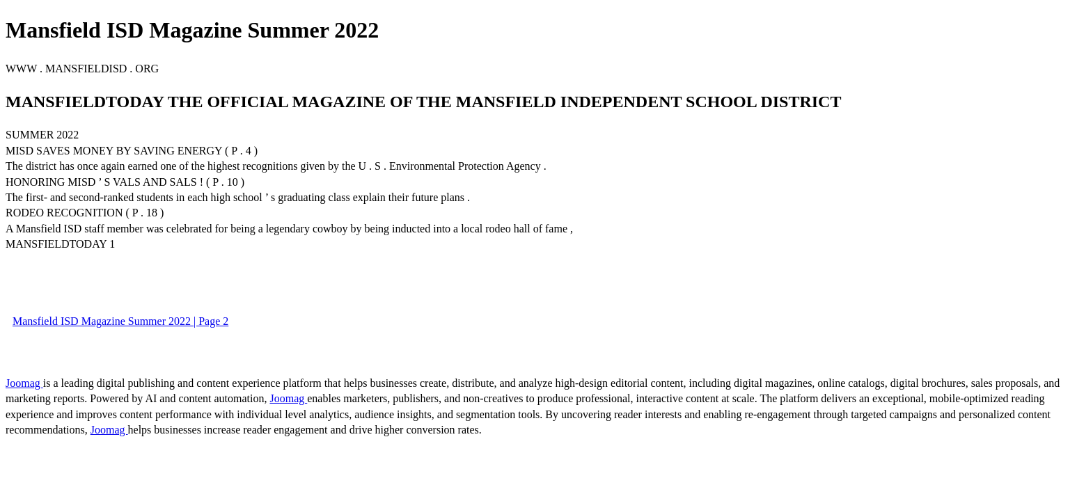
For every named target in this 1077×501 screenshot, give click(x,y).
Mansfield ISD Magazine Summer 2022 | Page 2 (120, 321)
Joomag (24, 383)
